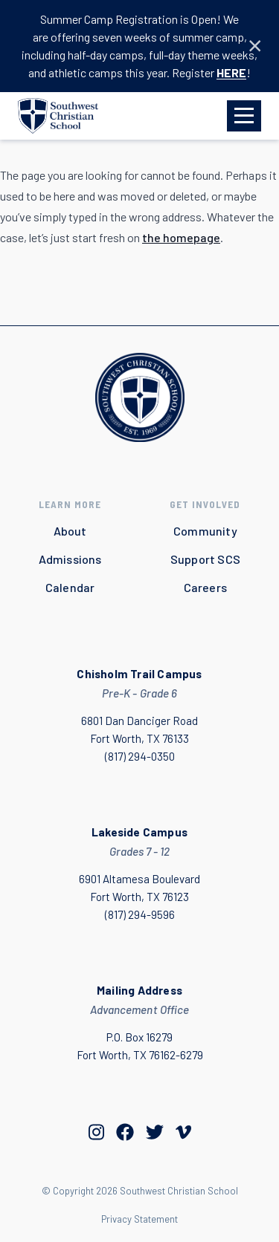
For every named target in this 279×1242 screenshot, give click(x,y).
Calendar (70, 587)
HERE (231, 72)
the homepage (181, 237)
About (70, 531)
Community (205, 531)
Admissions (70, 559)
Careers (205, 587)
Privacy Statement (139, 1219)
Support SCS (205, 559)
